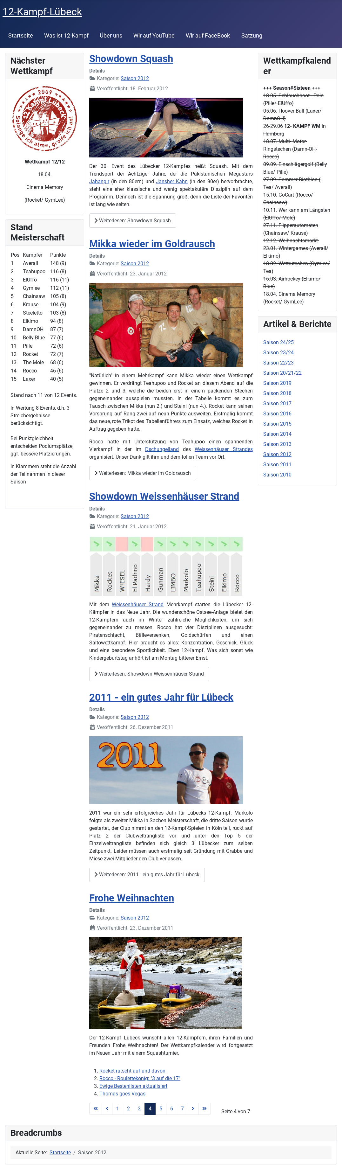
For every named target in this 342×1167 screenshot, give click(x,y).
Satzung (251, 35)
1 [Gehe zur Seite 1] (117, 1109)
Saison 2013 (277, 444)
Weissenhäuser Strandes (224, 449)
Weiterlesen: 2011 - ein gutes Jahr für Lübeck (147, 875)
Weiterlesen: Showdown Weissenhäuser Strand (149, 674)
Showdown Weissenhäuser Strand (164, 496)
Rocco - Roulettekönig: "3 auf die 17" (139, 1078)
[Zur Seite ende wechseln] (204, 1109)
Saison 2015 (277, 424)
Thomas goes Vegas (122, 1094)
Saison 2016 (277, 414)
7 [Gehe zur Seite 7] (182, 1109)
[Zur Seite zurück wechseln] (107, 1109)
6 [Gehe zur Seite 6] (171, 1109)
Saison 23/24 (278, 353)
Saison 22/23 (278, 363)
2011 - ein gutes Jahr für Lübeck (161, 697)
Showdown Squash (131, 59)
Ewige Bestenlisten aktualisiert (133, 1086)
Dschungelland (162, 449)
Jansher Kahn (172, 181)
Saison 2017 (277, 403)
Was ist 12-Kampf (66, 35)
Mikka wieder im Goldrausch (152, 244)
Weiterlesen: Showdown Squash (133, 221)
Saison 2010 (277, 475)
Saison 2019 (277, 383)
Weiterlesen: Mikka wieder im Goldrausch (143, 473)
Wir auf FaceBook (208, 35)
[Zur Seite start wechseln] (95, 1109)
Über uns (111, 35)
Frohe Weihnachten (131, 898)
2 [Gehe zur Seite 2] (128, 1109)
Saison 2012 (135, 78)
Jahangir (99, 181)
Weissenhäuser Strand (138, 604)
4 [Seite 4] (150, 1109)
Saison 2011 (277, 465)
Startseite (20, 35)
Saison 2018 (277, 393)
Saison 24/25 (278, 342)
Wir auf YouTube (154, 35)
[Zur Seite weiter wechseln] (193, 1109)
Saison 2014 (277, 434)
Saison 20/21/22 (282, 373)
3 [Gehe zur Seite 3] (139, 1109)
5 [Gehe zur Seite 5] (160, 1109)
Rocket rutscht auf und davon (132, 1071)
